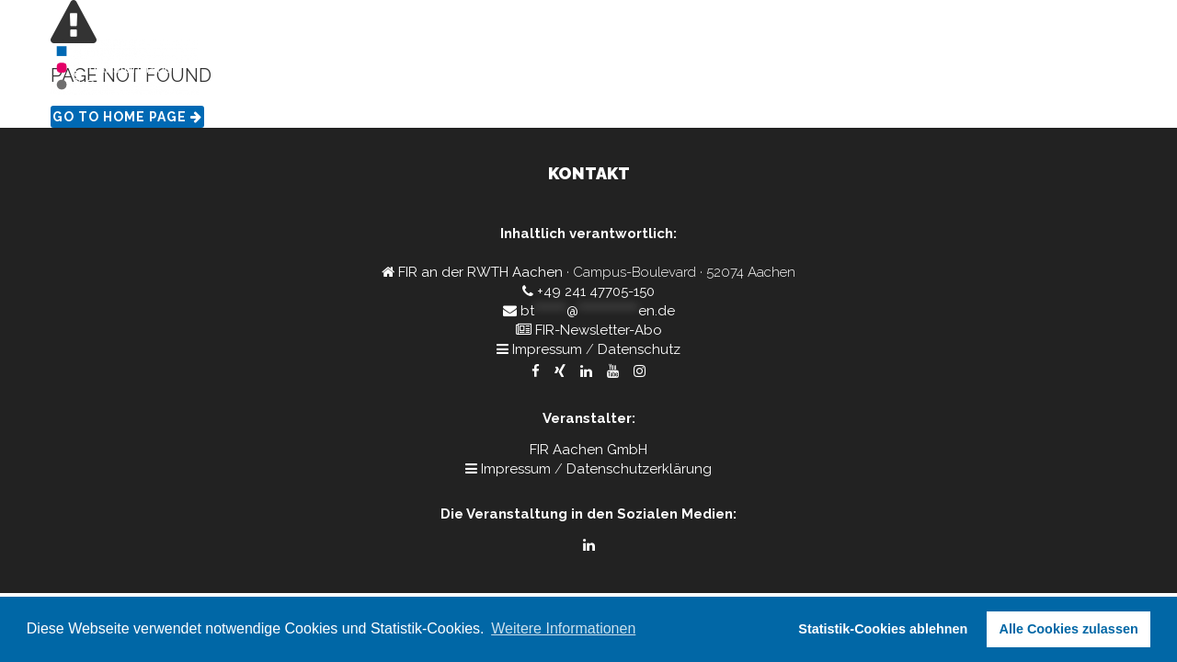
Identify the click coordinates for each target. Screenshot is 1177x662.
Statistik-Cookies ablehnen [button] (882, 629)
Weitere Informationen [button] (563, 628)
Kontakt (996, 69)
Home (828, 69)
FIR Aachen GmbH (588, 449)
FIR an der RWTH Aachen (480, 272)
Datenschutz (639, 349)
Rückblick (1081, 69)
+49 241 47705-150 (596, 291)
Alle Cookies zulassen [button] (1069, 629)
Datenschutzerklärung (639, 469)
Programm (909, 69)
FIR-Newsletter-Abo (598, 330)
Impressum (547, 349)
